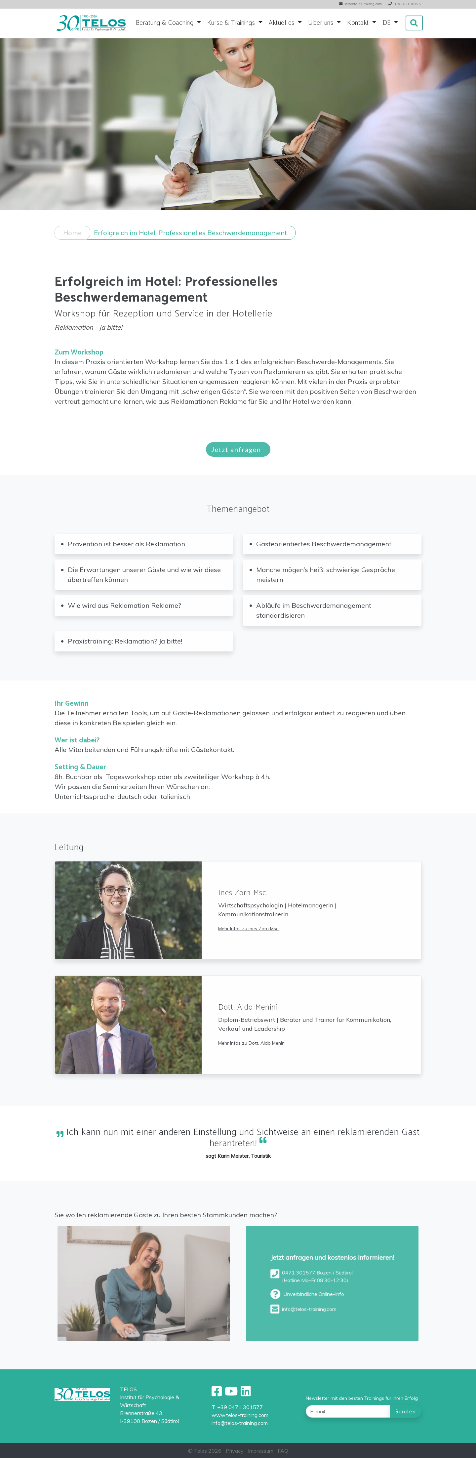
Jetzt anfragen (238, 460)
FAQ (283, 1450)
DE (388, 23)
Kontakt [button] (359, 23)
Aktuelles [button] (282, 23)
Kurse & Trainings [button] (232, 23)
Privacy (235, 1450)
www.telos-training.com (240, 1415)
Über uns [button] (321, 23)
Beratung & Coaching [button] (165, 23)
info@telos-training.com (240, 1423)
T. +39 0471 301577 (237, 1407)
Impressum (260, 1450)
